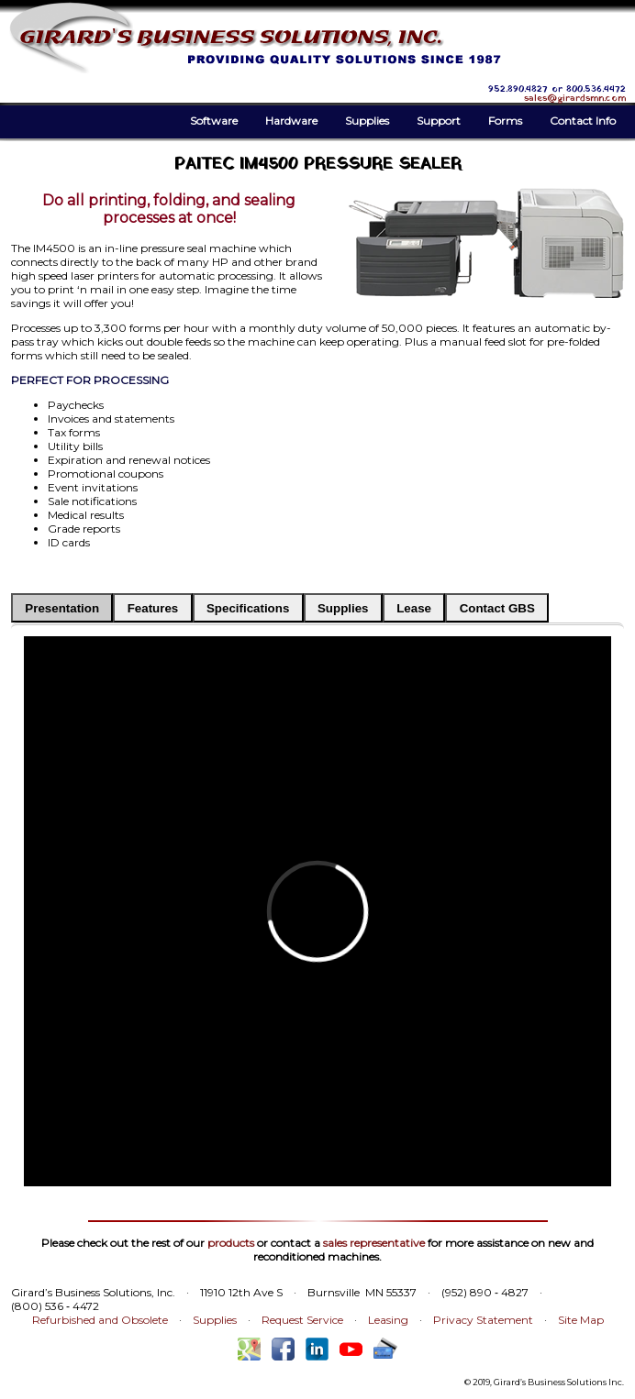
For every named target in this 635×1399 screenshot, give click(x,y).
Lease (413, 608)
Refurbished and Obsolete (100, 1320)
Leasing (388, 1320)
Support (439, 120)
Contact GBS (497, 608)
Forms (505, 120)
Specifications (247, 608)
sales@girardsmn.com (575, 98)
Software (214, 120)
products (230, 1243)
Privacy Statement (483, 1320)
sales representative (374, 1243)
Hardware (291, 120)
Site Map (581, 1320)
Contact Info (583, 120)
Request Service (302, 1320)
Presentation (62, 608)
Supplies (367, 120)
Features (153, 608)
